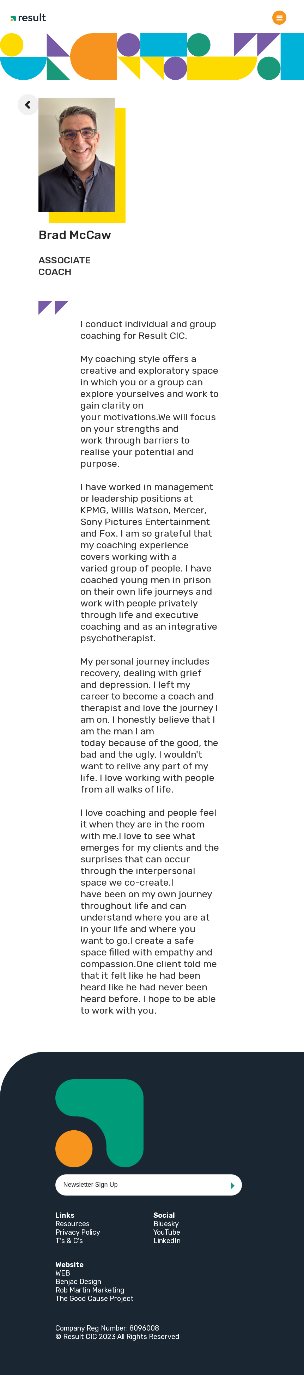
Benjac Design (78, 1281)
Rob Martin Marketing (89, 1290)
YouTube (166, 1232)
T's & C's (69, 1240)
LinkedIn (167, 1240)
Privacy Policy (77, 1232)
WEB (62, 1273)
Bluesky (166, 1224)
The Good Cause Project (94, 1298)
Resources (72, 1224)
